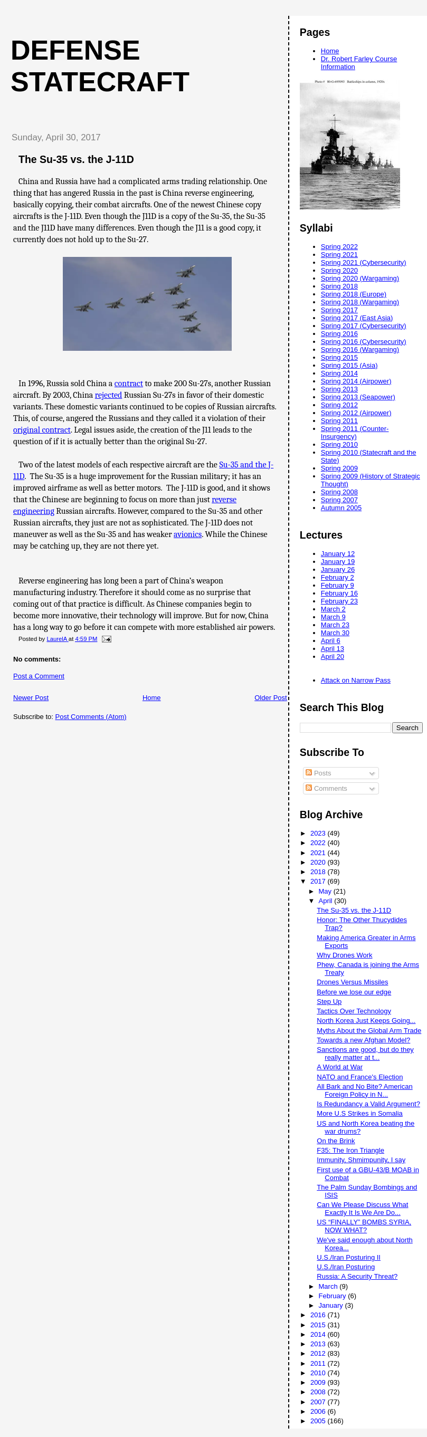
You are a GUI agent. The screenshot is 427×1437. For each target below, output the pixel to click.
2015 (319, 1325)
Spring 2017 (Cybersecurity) (363, 326)
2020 (319, 862)
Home (152, 698)
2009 (319, 1382)
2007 (319, 1402)
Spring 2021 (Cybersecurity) (363, 262)
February (333, 1296)
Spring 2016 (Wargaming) (360, 349)
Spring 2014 (339, 373)
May (326, 891)
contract (129, 383)
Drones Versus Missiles (352, 982)
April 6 (330, 641)
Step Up (329, 1001)
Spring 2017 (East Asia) (357, 318)
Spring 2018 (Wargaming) (360, 302)
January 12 (338, 554)
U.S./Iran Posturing (346, 1267)
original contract (42, 430)
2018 (319, 872)
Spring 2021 (339, 254)
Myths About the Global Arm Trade (369, 1030)
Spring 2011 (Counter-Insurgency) (355, 432)
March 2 (333, 609)
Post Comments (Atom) (91, 717)
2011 (319, 1363)
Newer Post (31, 698)
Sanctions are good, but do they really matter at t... (365, 1053)
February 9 (337, 585)
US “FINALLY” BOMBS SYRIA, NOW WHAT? (364, 1226)
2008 (319, 1392)
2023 (319, 833)
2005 (319, 1421)
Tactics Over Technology (354, 1011)
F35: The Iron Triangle (350, 1150)
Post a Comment (38, 676)
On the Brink (336, 1141)
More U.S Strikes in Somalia (360, 1113)
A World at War (340, 1067)
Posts (318, 773)
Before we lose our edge (354, 992)
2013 (319, 1344)
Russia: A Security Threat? (357, 1276)
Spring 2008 (339, 492)
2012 (319, 1353)
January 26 (338, 569)
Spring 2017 (339, 310)
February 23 (339, 601)
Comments (326, 788)
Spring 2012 (339, 405)
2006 (319, 1411)
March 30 (335, 633)
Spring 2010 (339, 444)
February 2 (337, 577)
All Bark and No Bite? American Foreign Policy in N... (364, 1090)
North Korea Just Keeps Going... (366, 1020)
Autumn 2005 (341, 508)
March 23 (335, 625)
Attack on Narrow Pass (356, 680)
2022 (319, 843)
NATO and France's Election (360, 1077)
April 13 (332, 649)
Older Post (270, 698)
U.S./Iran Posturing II (349, 1257)
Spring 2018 (339, 286)
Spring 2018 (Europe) (353, 294)
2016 (319, 1315)
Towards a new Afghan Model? (363, 1040)
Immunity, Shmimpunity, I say (361, 1160)
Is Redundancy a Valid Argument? (368, 1104)
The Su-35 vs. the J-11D (354, 910)
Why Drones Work (344, 955)
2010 (319, 1373)
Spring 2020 (339, 270)
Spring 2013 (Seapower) (358, 397)
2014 (319, 1334)
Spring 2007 (339, 500)
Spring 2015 (339, 357)
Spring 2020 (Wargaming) (360, 278)
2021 (319, 853)
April (327, 901)
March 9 (333, 617)
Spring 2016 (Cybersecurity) (363, 342)
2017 (319, 881)
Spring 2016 (339, 334)
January (332, 1305)
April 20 (332, 656)
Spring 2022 (339, 247)
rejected (108, 395)
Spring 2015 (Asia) (349, 365)
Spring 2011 (339, 421)
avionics (188, 534)
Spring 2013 (339, 389)
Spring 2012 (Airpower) (356, 413)
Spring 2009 (339, 468)
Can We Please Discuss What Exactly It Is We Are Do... (362, 1208)
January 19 (338, 562)
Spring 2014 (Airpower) (356, 381)
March (329, 1286)
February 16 (339, 593)
